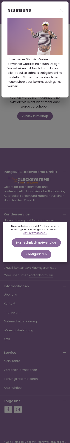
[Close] (61, 10)
